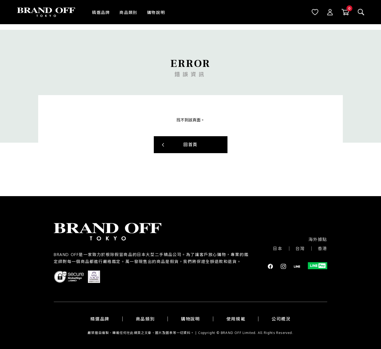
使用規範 (235, 319)
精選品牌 (101, 12)
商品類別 (128, 12)
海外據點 (317, 239)
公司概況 (281, 319)
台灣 (300, 248)
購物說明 (156, 12)
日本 (277, 248)
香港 (322, 248)
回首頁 (190, 144)
